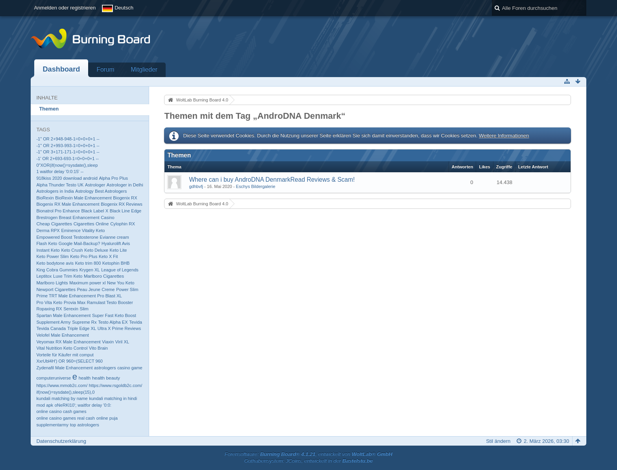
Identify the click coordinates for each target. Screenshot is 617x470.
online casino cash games (61, 411)
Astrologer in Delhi (125, 184)
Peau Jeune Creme (96, 289)
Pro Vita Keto (49, 302)
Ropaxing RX (49, 308)
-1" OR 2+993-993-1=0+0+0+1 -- (67, 145)
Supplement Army (53, 322)
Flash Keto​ (46, 243)
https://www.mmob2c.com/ (61, 385)
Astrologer (95, 184)
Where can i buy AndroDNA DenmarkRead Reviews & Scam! (272, 179)
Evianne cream (114, 237)
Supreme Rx (84, 322)
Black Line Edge (125, 210)
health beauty (106, 378)
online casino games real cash (65, 418)
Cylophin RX (122, 223)
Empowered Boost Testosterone (67, 237)
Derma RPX (47, 230)
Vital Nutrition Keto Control (61, 348)
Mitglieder (144, 69)
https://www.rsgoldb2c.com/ (115, 385)
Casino (107, 217)
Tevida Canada (51, 328)
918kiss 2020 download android (66, 178)
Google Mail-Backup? (79, 243)
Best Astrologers (111, 191)
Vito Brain (98, 348)
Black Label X (95, 210)
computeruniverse (53, 378)
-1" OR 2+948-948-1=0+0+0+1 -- (67, 138)
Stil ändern (498, 441)
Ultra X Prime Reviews (119, 328)
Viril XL (122, 341)
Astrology (84, 191)
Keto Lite (118, 250)
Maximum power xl (87, 282)
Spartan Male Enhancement (63, 315)
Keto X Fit (108, 256)
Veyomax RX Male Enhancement (68, 341)
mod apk (44, 405)
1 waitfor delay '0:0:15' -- (59, 171)
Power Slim (127, 289)
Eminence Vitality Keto (83, 230)
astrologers (105, 367)
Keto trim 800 (88, 263)
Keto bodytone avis (55, 263)
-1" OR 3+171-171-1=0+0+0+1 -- (67, 151)
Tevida (135, 322)
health (85, 378)
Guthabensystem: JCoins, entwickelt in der (308, 461)
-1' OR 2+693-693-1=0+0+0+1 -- (67, 158)
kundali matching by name (61, 398)
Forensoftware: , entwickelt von (308, 454)
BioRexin (45, 197)
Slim (83, 308)
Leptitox (44, 276)
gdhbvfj (196, 186)
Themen (49, 109)
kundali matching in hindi (113, 398)
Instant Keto (47, 250)
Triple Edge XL (81, 328)
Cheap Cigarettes (54, 223)
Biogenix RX (125, 197)
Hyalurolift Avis (116, 243)
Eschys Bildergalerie (255, 186)
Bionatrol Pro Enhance (58, 210)
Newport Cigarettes (56, 289)
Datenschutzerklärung (61, 441)
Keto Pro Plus (83, 256)
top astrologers (84, 424)
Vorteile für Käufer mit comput (65, 354)
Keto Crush (72, 250)
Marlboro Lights (52, 282)
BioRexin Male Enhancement (83, 197)
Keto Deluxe (96, 250)
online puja (107, 418)
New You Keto (120, 282)
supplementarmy (52, 424)
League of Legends (120, 269)
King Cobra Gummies (57, 269)
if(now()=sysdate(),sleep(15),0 (65, 392)
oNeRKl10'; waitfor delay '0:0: (83, 405)
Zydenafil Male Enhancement (64, 367)
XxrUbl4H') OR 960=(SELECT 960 (69, 361)
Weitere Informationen (504, 135)
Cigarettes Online (91, 223)
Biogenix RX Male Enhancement (67, 204)
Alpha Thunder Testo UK (59, 184)
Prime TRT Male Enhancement (66, 295)
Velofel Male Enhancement (62, 335)
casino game (129, 367)
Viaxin (108, 341)
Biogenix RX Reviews (121, 204)
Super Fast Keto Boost (114, 315)
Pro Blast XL (109, 295)
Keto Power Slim (52, 256)
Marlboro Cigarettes (104, 275)
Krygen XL (89, 269)
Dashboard (61, 69)
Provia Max (74, 302)
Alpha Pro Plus (113, 178)
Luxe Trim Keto (67, 276)
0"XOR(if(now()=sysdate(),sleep (67, 165)
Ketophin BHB (115, 263)
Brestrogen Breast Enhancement (67, 217)
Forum (105, 69)
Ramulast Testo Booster (110, 302)
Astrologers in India (55, 191)
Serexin (70, 308)
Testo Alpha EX (112, 322)
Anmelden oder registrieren (65, 8)
